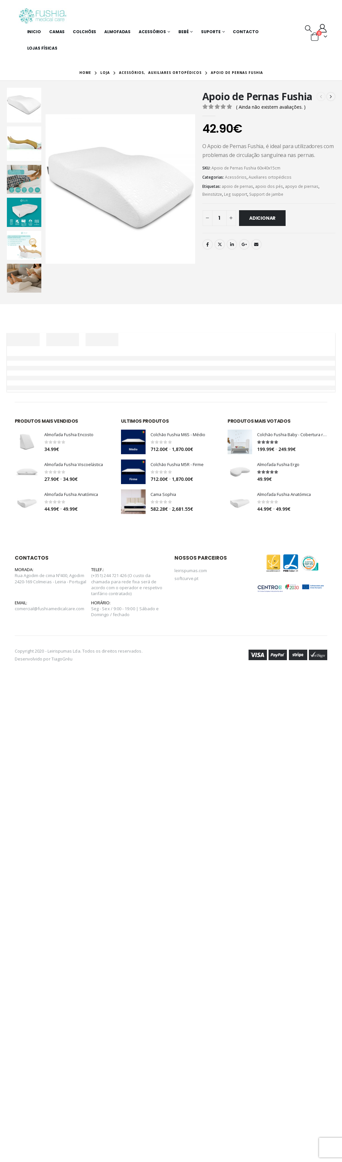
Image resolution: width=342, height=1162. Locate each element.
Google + (244, 244)
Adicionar (262, 218)
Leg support (235, 194)
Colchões (84, 31)
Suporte (210, 31)
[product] (27, 442)
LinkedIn (232, 244)
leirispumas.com (190, 570)
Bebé (183, 31)
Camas (57, 31)
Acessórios (152, 31)
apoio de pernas (237, 186)
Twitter (219, 244)
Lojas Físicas (42, 48)
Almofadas (117, 31)
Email (256, 244)
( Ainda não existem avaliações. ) (271, 107)
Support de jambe (266, 194)
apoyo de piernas (301, 186)
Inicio (34, 31)
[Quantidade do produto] (219, 218)
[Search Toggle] (308, 28)
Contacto (245, 31)
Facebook (207, 244)
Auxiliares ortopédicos (270, 177)
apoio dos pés (269, 186)
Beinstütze (212, 194)
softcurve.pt (186, 578)
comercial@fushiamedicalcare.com (50, 609)
